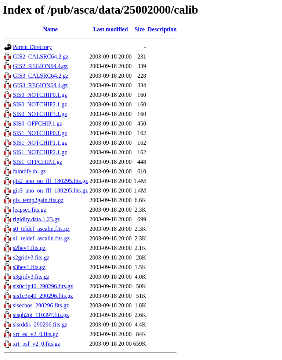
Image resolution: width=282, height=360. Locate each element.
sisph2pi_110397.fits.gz (41, 315)
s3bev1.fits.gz (29, 267)
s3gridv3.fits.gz (31, 276)
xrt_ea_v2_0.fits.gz (35, 334)
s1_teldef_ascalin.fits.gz (41, 238)
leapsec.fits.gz (29, 210)
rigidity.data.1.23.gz (36, 219)
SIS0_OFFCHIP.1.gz (37, 123)
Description (162, 29)
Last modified (110, 29)
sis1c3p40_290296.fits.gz (43, 296)
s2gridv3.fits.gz (31, 257)
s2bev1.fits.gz (29, 248)
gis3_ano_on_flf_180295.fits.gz (50, 190)
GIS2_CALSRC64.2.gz (40, 56)
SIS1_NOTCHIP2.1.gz (40, 152)
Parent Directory (32, 47)
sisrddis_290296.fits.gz (40, 324)
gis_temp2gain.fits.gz (38, 200)
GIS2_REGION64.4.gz (40, 66)
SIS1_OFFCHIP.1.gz (37, 162)
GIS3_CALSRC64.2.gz (40, 76)
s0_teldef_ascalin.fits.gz (41, 229)
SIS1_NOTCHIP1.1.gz (40, 143)
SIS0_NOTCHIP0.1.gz (40, 95)
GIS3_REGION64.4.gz (40, 85)
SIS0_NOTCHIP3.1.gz (40, 114)
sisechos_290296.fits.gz (41, 305)
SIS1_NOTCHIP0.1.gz (40, 133)
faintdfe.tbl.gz (29, 171)
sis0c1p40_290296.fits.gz (43, 286)
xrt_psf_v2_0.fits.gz (36, 343)
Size (140, 29)
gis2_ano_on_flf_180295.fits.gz (50, 181)
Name (50, 29)
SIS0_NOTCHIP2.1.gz (40, 104)
